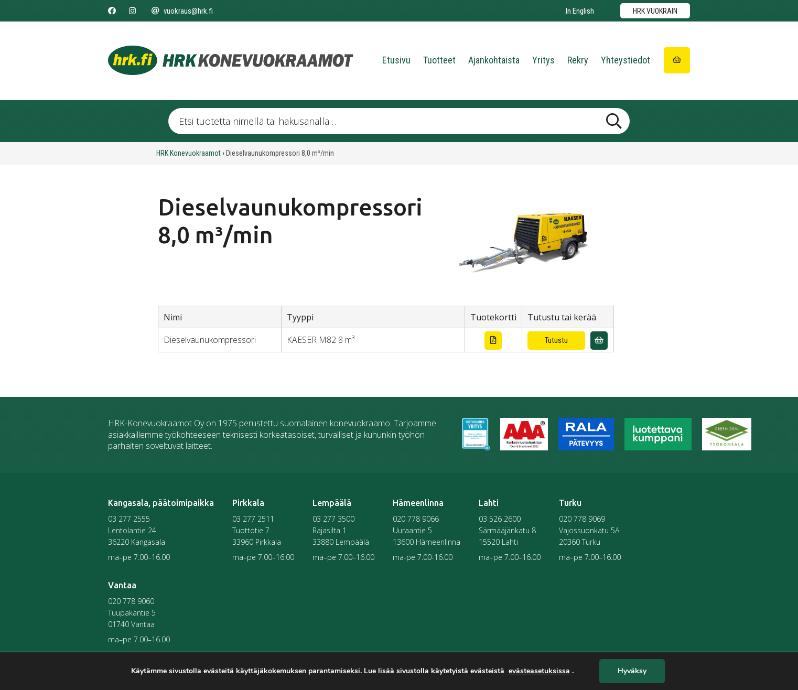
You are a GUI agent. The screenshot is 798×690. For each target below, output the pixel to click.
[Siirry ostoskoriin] (677, 60)
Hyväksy (632, 671)
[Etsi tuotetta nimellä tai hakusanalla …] (399, 121)
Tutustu (556, 340)
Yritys (543, 60)
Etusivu (396, 60)
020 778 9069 (582, 519)
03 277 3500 (333, 519)
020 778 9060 (131, 601)
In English (580, 11)
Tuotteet (439, 60)
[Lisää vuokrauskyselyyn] (599, 340)
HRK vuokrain (655, 11)
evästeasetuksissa (539, 671)
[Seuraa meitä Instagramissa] (132, 11)
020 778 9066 (416, 519)
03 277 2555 (129, 519)
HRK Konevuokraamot (188, 153)
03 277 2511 (253, 519)
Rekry (577, 60)
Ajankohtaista (494, 60)
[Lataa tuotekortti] (493, 340)
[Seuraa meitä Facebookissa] (112, 11)
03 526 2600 (500, 519)
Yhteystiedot (625, 60)
